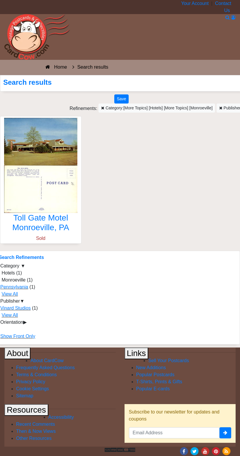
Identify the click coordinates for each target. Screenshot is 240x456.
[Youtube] (205, 450)
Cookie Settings (32, 388)
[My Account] (233, 17)
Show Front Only (17, 336)
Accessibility (61, 417)
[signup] (225, 432)
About (17, 353)
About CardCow (47, 360)
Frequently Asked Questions (45, 367)
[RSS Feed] (226, 450)
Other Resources (34, 438)
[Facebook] (183, 450)
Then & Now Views (36, 431)
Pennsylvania (14, 286)
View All (9, 293)
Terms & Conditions (36, 374)
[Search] (227, 17)
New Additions (151, 367)
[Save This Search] (121, 99)
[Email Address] (174, 432)
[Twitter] (194, 450)
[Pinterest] (216, 450)
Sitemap (24, 395)
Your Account (195, 3)
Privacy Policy (30, 381)
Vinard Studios (15, 308)
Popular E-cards (153, 388)
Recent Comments (35, 424)
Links (136, 353)
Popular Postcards (155, 374)
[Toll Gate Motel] (40, 176)
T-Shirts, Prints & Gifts (159, 381)
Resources (26, 409)
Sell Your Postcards (168, 360)
